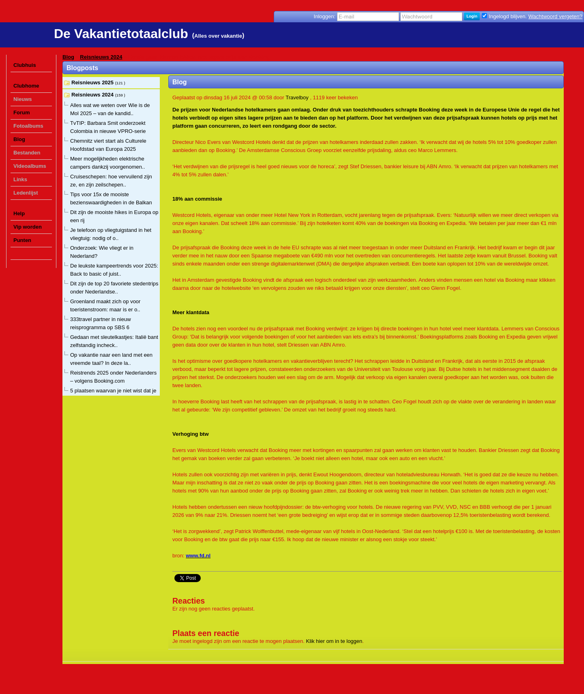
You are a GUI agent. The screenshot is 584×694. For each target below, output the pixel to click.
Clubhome (26, 86)
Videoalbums (29, 166)
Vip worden (27, 227)
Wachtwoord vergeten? (555, 16)
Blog (19, 139)
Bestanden (26, 153)
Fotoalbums (28, 126)
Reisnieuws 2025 (93, 82)
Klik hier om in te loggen (334, 641)
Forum (21, 112)
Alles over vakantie (218, 36)
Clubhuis (24, 65)
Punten (22, 240)
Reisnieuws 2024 (101, 57)
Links (20, 179)
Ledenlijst (25, 193)
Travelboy (297, 97)
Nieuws (22, 99)
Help (19, 213)
